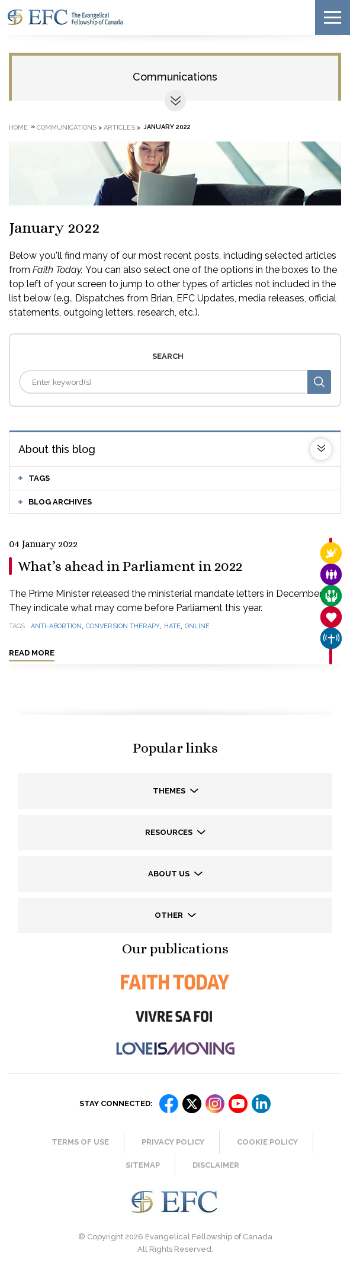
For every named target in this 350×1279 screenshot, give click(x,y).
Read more (31, 652)
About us (169, 873)
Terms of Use (80, 1141)
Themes (170, 790)
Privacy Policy (173, 1141)
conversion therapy (123, 626)
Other (170, 915)
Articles (119, 127)
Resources (169, 832)
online (197, 626)
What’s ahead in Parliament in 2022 (130, 566)
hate (172, 626)
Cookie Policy (267, 1141)
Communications (175, 76)
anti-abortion (56, 626)
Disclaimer (215, 1165)
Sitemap (143, 1165)
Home (18, 127)
